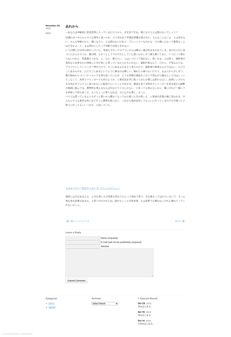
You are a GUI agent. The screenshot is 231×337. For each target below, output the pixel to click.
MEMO (52, 307)
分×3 (180, 221)
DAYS (48, 32)
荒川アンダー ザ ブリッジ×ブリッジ (101, 188)
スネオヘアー (73, 188)
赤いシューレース (78, 221)
